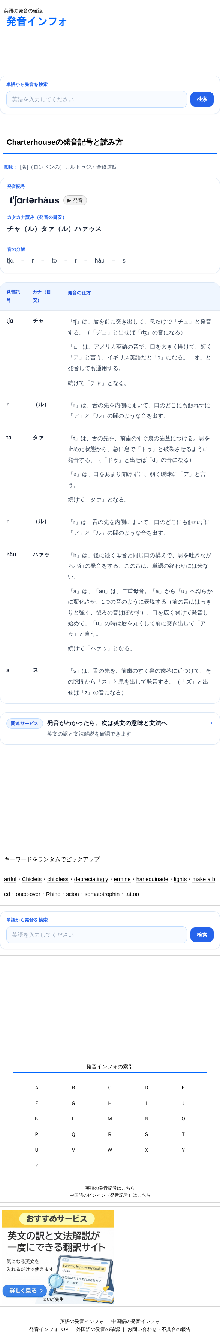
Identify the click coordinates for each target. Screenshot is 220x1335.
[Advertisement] (60, 49)
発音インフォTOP (48, 1329)
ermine (122, 879)
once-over (28, 894)
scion (72, 894)
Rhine (53, 894)
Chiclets (32, 879)
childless (58, 879)
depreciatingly (91, 879)
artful (10, 879)
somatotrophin (102, 894)
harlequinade (152, 879)
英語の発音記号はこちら (110, 1187)
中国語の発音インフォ (135, 1321)
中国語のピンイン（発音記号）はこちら (110, 1195)
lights (180, 879)
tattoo (132, 894)
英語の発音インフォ (82, 1321)
